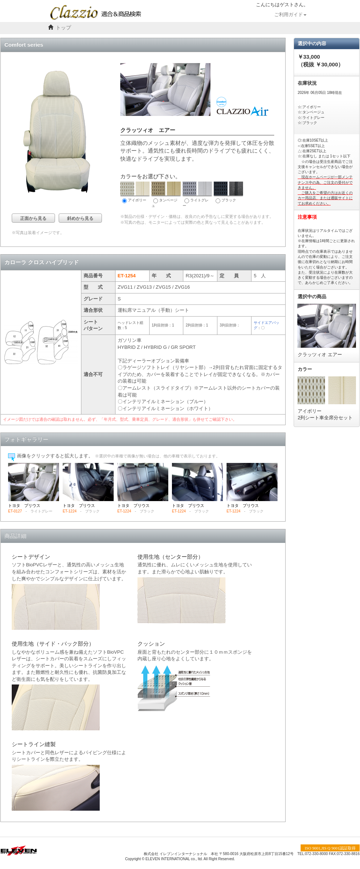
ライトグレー (197, 195)
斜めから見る (80, 218)
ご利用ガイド (290, 14)
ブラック (228, 192)
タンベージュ (166, 195)
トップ (63, 27)
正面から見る (33, 218)
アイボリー (135, 192)
